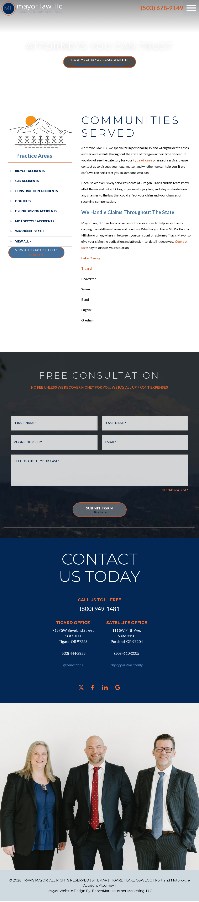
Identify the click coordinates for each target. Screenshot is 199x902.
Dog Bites (23, 201)
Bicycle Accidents (30, 171)
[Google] (117, 688)
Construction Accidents (36, 191)
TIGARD (117, 881)
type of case (142, 160)
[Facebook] (92, 688)
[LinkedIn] (105, 688)
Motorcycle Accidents (34, 221)
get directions (73, 665)
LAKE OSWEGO (139, 881)
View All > (23, 241)
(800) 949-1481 (100, 609)
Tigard (86, 269)
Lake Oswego (92, 258)
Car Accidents (27, 181)
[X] (81, 688)
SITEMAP (99, 881)
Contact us (90, 248)
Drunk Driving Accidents (36, 211)
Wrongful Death (29, 231)
